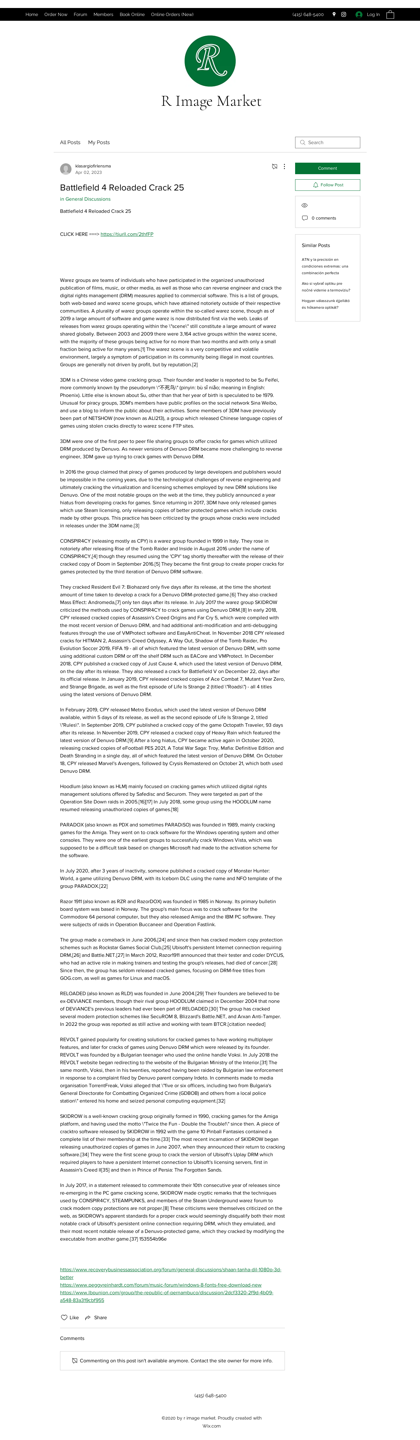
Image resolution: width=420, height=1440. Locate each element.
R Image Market (211, 100)
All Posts (70, 142)
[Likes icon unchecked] (64, 1317)
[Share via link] (95, 1317)
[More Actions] (281, 166)
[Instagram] (343, 14)
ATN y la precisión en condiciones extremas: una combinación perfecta (325, 266)
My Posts (99, 142)
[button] (390, 14)
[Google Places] (334, 14)
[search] (327, 142)
